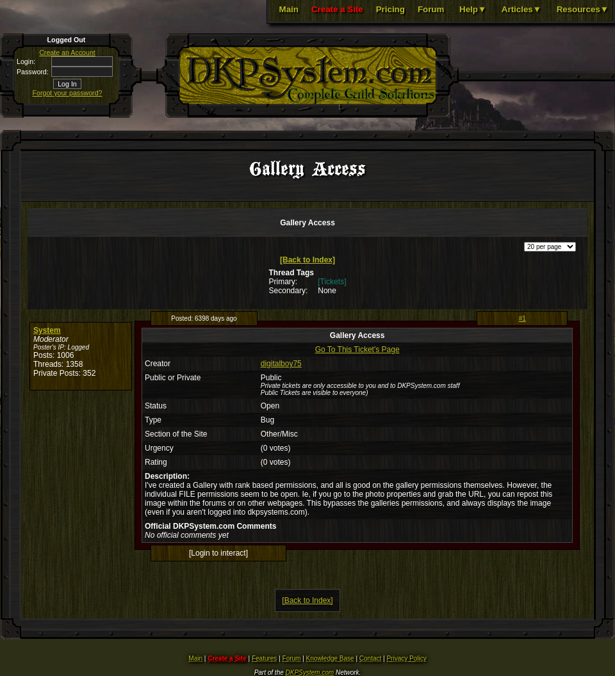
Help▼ (472, 9)
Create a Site (337, 9)
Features (264, 658)
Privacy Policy (406, 658)
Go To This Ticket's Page (357, 349)
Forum (431, 9)
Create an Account (67, 52)
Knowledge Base (330, 658)
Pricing (390, 9)
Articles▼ (521, 9)
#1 (522, 318)
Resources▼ (583, 9)
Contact (370, 658)
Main (289, 9)
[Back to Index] (307, 259)
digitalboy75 (281, 363)
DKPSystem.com (310, 672)
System (47, 330)
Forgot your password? (67, 93)
